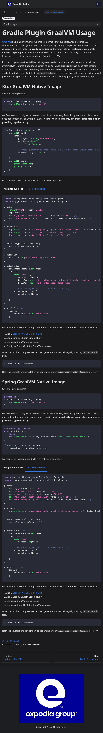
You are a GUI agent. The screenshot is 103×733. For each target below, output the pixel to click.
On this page (10, 24)
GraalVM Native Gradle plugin (27, 333)
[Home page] (4, 12)
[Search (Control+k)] (98, 4)
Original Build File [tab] (13, 188)
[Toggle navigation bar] (4, 4)
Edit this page (10, 640)
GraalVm (6, 41)
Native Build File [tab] (36, 188)
